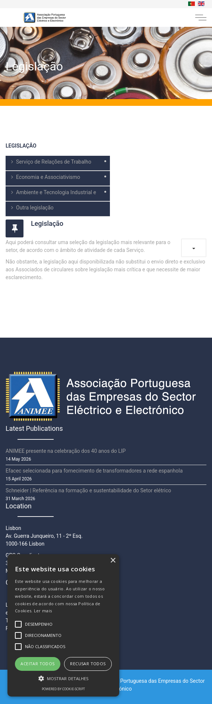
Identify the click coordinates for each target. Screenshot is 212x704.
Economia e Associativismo (48, 177)
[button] (63, 678)
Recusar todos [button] (87, 663)
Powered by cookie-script (63, 688)
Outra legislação (35, 208)
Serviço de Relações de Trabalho (53, 162)
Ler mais (43, 610)
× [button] (113, 560)
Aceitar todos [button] (37, 663)
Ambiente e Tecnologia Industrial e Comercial (51, 195)
